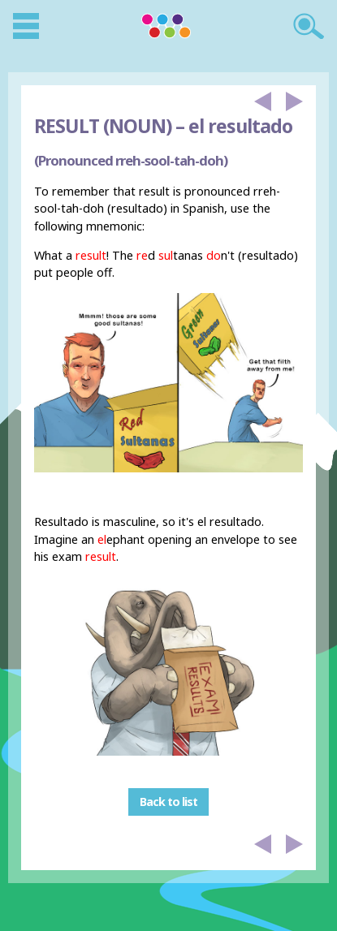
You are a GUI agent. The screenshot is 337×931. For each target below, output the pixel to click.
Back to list (168, 802)
